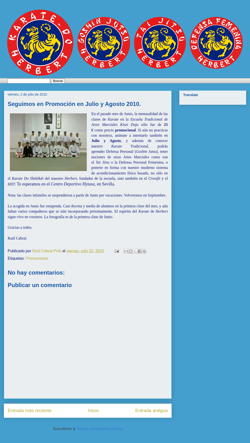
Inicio (93, 410)
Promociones (37, 258)
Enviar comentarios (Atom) (100, 429)
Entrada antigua (151, 410)
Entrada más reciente (29, 410)
